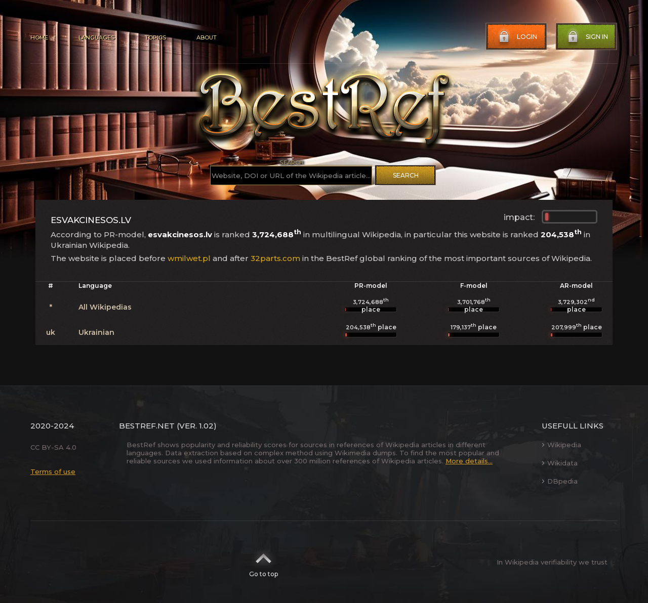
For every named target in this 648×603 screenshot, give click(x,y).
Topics (155, 37)
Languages (96, 37)
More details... (469, 461)
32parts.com (275, 258)
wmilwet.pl (189, 258)
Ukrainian (96, 332)
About (206, 37)
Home (39, 37)
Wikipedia (561, 445)
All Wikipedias (105, 307)
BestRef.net (147, 425)
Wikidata (560, 463)
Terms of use (52, 471)
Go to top (263, 562)
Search (406, 175)
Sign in (586, 37)
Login (517, 37)
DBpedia (560, 481)
